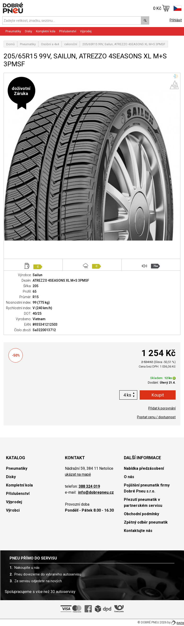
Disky (28, 31)
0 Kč (161, 8)
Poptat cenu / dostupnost (156, 417)
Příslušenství (67, 31)
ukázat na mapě (78, 474)
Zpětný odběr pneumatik (146, 522)
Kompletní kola (45, 31)
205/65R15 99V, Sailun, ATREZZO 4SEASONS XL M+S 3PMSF (123, 44)
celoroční (70, 44)
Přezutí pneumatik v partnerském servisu (143, 502)
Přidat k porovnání (162, 408)
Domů (10, 44)
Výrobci (13, 510)
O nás (129, 477)
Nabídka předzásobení (144, 468)
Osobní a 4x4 (50, 44)
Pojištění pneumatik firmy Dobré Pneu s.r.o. (147, 488)
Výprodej (86, 31)
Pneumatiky (13, 31)
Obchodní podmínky (141, 514)
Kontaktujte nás (138, 530)
